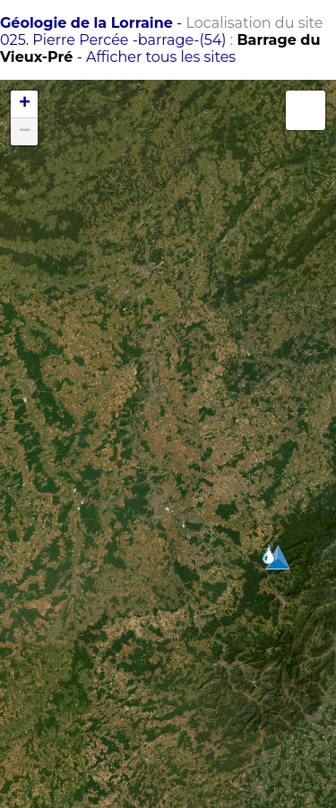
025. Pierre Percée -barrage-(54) (113, 39)
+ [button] (24, 104)
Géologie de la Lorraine (86, 22)
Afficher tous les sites (161, 56)
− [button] (24, 131)
